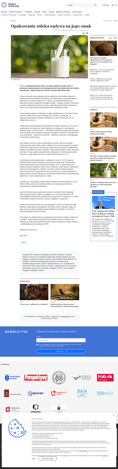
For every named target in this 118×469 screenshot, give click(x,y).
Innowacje (22, 15)
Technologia (77, 12)
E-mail (38, 336)
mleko (24, 242)
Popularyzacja (49, 15)
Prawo (39, 15)
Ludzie (86, 15)
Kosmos (4, 12)
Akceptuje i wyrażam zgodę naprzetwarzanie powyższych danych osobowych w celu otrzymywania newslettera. (59, 345)
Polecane (98, 192)
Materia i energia (63, 12)
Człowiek (28, 12)
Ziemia (51, 12)
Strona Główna (107, 20)
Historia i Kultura (16, 12)
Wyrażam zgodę (47, 458)
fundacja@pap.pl (83, 450)
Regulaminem (65, 316)
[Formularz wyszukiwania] (82, 5)
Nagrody (32, 15)
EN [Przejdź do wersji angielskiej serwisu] (116, 5)
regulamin (47, 344)
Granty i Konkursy (64, 15)
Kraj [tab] (110, 38)
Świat (13, 21)
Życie (45, 12)
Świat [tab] (115, 38)
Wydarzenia (77, 15)
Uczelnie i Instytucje (9, 15)
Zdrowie (37, 12)
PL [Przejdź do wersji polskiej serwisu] (113, 5)
